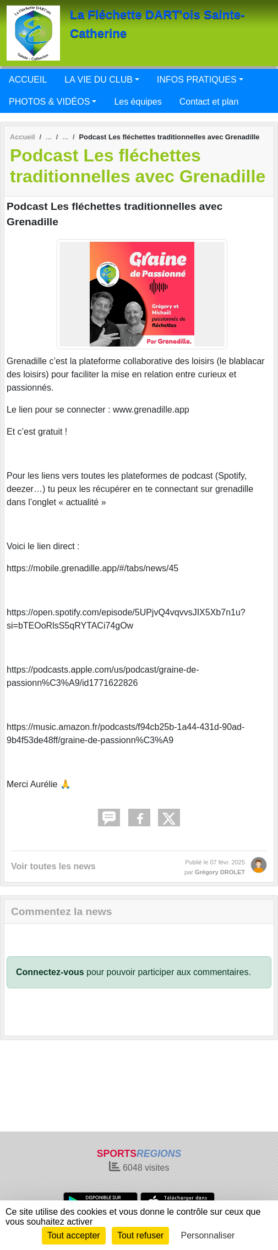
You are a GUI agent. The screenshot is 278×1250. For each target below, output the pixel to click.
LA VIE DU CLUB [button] (98, 79)
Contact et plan (209, 101)
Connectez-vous (50, 972)
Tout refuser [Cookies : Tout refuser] (140, 1235)
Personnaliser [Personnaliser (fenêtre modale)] (208, 1235)
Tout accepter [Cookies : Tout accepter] (73, 1235)
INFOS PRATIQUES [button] (197, 79)
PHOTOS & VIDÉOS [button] (49, 101)
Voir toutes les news (53, 866)
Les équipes (137, 101)
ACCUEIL (28, 79)
